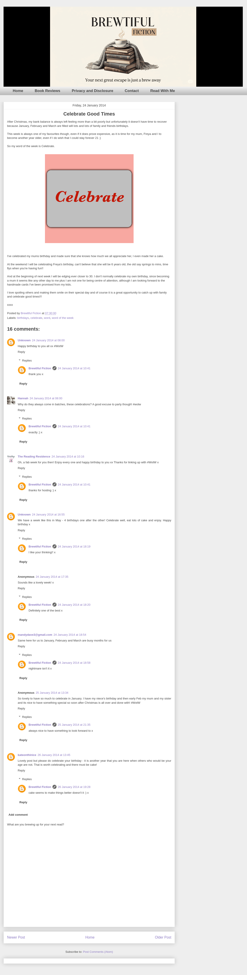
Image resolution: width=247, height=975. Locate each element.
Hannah (23, 398)
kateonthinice (27, 755)
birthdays (23, 318)
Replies (27, 360)
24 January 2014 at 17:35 (52, 576)
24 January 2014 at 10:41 (74, 368)
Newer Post (16, 937)
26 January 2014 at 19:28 (74, 787)
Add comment (18, 814)
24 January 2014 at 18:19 (74, 546)
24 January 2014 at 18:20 (74, 604)
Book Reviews (47, 91)
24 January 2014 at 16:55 (48, 514)
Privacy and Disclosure (92, 91)
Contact (132, 91)
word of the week (63, 318)
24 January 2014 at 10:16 (68, 456)
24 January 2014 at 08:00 (48, 340)
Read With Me (162, 91)
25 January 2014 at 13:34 (52, 692)
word (47, 318)
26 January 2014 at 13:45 (54, 755)
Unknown (24, 340)
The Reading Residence (34, 456)
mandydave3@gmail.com (35, 634)
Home (18, 91)
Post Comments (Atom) (98, 951)
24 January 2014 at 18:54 (70, 634)
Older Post (163, 937)
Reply (21, 352)
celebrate (36, 318)
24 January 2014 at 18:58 (74, 662)
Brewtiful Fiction (40, 368)
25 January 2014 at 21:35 (74, 724)
